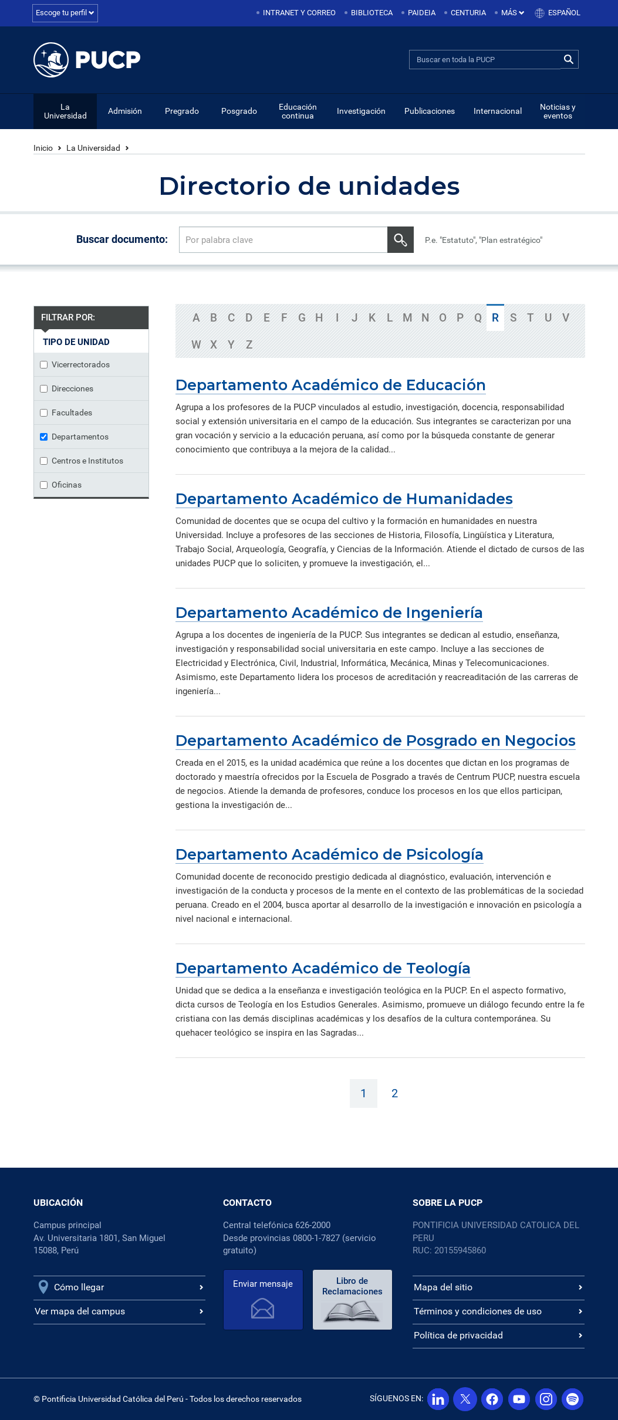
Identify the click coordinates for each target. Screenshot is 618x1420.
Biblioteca (372, 12)
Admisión (125, 111)
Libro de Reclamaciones (350, 1286)
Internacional (498, 111)
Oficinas (61, 484)
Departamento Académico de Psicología (329, 854)
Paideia (421, 12)
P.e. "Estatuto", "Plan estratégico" (483, 240)
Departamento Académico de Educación (330, 385)
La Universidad (65, 111)
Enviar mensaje (262, 1284)
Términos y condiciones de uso (478, 1311)
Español (564, 12)
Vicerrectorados (75, 364)
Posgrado (239, 111)
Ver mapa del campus (80, 1311)
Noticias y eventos (558, 111)
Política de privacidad (458, 1335)
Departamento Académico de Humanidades (344, 499)
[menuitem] (297, 13)
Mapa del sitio (443, 1287)
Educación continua (298, 111)
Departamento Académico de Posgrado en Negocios (375, 740)
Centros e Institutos (81, 460)
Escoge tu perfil (65, 12)
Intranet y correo (299, 12)
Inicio (43, 148)
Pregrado (182, 111)
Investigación (361, 111)
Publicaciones (429, 111)
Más (513, 12)
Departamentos (74, 436)
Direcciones (66, 388)
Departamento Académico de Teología (323, 968)
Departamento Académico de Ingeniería (329, 612)
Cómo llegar (79, 1287)
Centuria (468, 12)
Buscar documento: (122, 239)
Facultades (66, 412)
